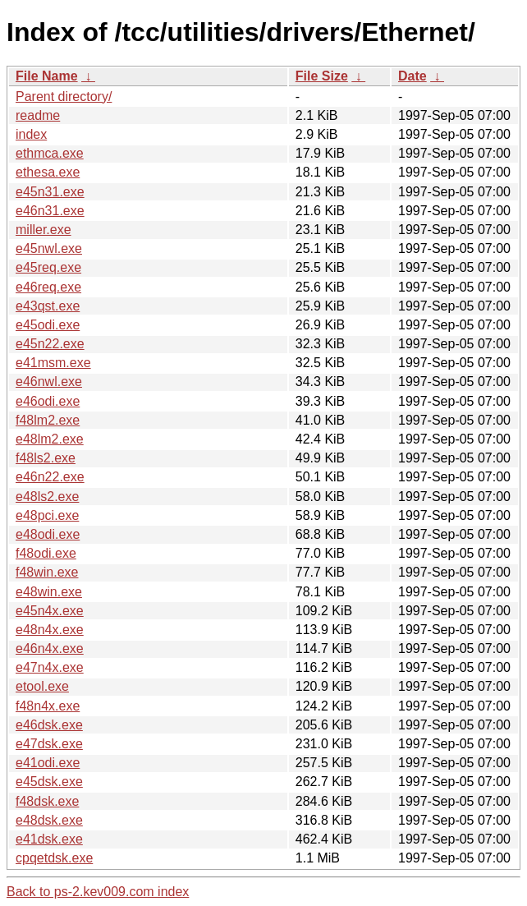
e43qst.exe (48, 306)
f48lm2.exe (48, 420)
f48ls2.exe (46, 458)
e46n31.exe (50, 211)
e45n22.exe (50, 344)
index (31, 134)
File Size (322, 76)
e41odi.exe (48, 763)
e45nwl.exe (49, 248)
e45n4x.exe (50, 611)
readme (38, 115)
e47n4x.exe (50, 667)
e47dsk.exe (49, 744)
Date (412, 76)
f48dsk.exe (47, 801)
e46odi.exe (48, 401)
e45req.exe (48, 267)
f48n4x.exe (48, 706)
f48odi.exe (46, 553)
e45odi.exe (48, 325)
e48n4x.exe (50, 630)
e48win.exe (49, 592)
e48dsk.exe (49, 820)
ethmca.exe (50, 153)
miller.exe (43, 230)
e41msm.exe (53, 363)
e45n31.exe (50, 192)
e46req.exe (48, 287)
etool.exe (42, 686)
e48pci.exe (47, 515)
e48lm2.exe (50, 439)
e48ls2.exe (47, 497)
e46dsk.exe (49, 725)
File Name (47, 76)
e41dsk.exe (49, 839)
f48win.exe (47, 572)
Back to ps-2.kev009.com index (98, 892)
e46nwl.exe (49, 382)
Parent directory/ (64, 96)
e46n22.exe (50, 477)
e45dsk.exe (49, 782)
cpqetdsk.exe (54, 858)
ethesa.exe (48, 172)
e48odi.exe (48, 534)
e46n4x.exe (50, 648)
